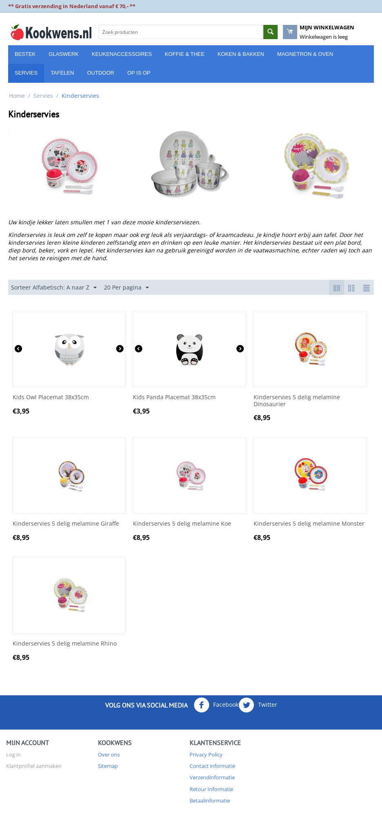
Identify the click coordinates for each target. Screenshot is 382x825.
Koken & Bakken (241, 54)
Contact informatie (212, 766)
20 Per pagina (126, 287)
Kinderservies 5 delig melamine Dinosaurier (297, 401)
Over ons (109, 754)
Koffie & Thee (184, 54)
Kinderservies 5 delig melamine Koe (182, 523)
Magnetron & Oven (305, 54)
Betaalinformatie (210, 800)
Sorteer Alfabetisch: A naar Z (54, 287)
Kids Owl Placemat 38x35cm (51, 397)
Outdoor (100, 73)
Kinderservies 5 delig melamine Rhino (65, 643)
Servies (26, 73)
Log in (13, 754)
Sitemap (108, 766)
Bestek (25, 54)
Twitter (257, 705)
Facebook (216, 705)
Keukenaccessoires (122, 54)
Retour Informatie (211, 789)
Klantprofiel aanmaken (34, 766)
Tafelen (62, 73)
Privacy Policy (206, 754)
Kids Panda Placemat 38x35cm (174, 397)
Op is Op (138, 73)
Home (17, 96)
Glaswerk (64, 54)
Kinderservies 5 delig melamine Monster (309, 523)
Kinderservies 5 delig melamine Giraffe (66, 523)
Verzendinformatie (212, 777)
